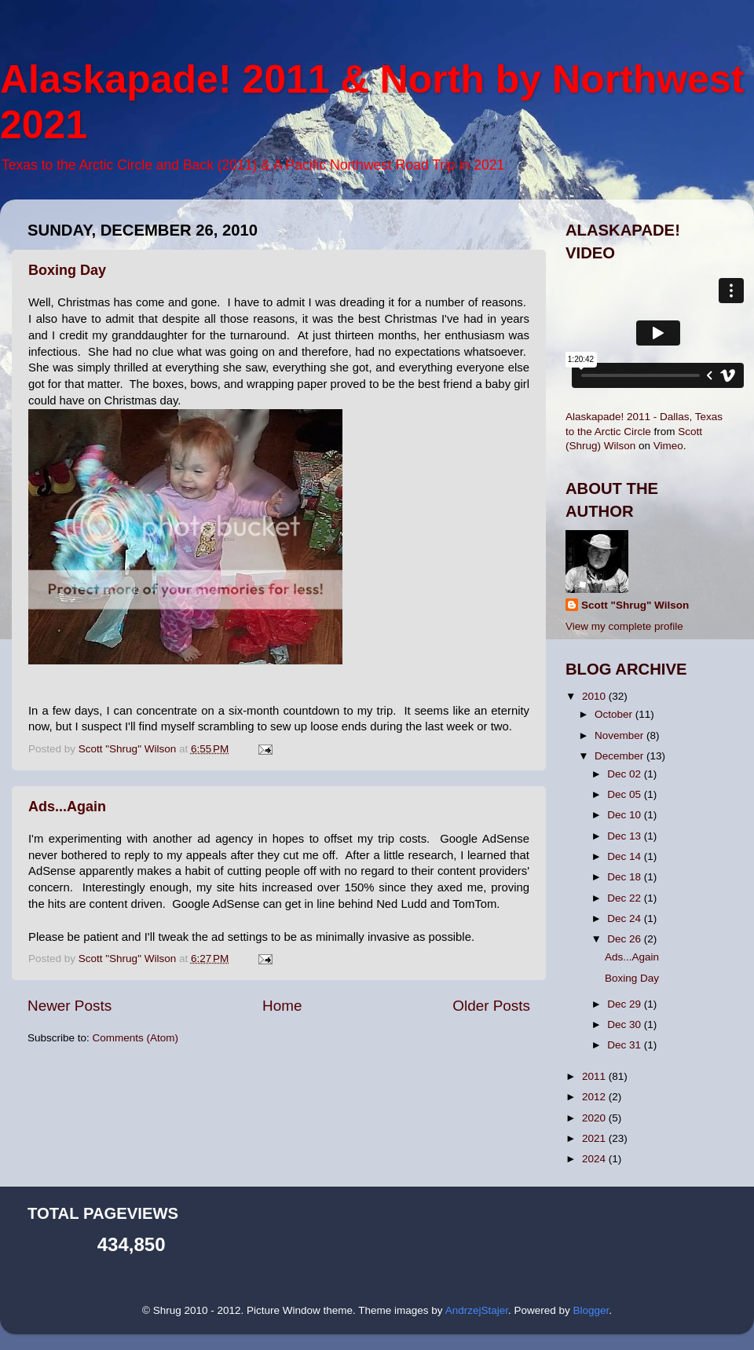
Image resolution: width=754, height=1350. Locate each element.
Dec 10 (625, 815)
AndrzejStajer (476, 1310)
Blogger (591, 1310)
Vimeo (668, 446)
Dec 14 (625, 856)
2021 (595, 1138)
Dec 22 (625, 898)
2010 (595, 696)
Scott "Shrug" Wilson (635, 605)
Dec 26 (625, 939)
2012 (595, 1097)
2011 (595, 1076)
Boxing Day (67, 270)
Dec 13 (625, 836)
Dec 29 (625, 1004)
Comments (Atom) (136, 1038)
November (620, 735)
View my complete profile (624, 626)
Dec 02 (625, 774)
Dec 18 (625, 877)
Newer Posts (69, 1005)
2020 (595, 1118)
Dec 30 (625, 1024)
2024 (595, 1159)
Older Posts (491, 1005)
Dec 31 (625, 1045)
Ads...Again (67, 806)
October (615, 714)
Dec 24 (625, 918)
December (620, 756)
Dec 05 (625, 794)
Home (282, 1005)
